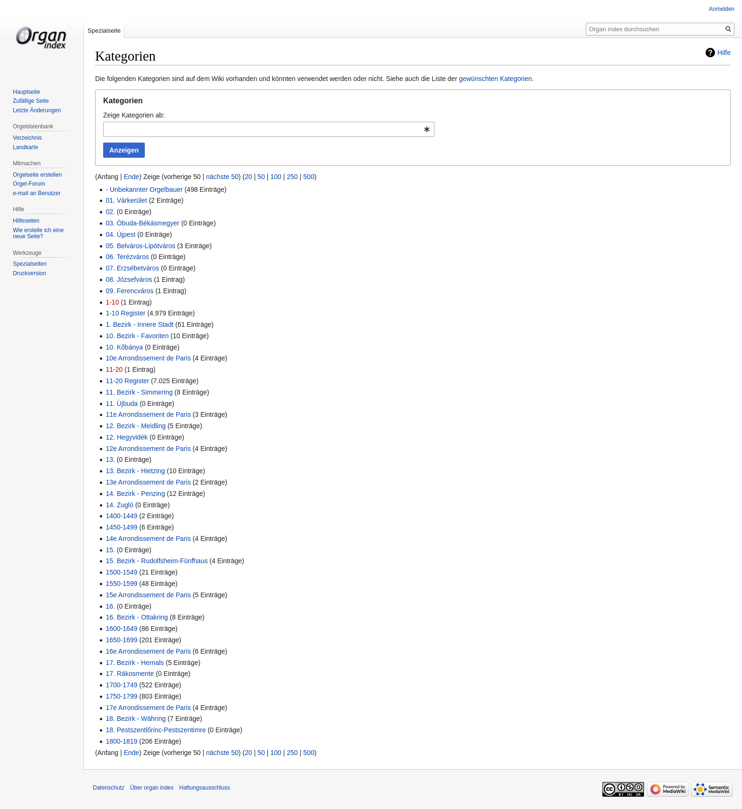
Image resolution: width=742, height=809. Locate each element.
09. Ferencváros (129, 291)
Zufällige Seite (31, 101)
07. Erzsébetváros (132, 268)
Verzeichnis (27, 138)
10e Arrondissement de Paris (148, 358)
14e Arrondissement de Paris (148, 538)
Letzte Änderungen (37, 110)
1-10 (112, 302)
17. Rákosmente (130, 673)
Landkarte (25, 147)
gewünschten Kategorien (495, 78)
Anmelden (721, 9)
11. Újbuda (122, 403)
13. (110, 459)
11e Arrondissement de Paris (148, 414)
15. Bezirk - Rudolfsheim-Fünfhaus (157, 561)
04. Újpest (120, 234)
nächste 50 (222, 176)
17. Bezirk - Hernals (135, 662)
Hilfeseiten (26, 220)
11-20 (114, 369)
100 (275, 176)
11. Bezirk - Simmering (139, 392)
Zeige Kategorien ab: (134, 115)
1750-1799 (121, 696)
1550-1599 (121, 583)
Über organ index (152, 787)
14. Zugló (119, 505)
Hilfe (724, 52)
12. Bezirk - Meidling (136, 426)
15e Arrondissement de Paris (148, 595)
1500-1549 (121, 572)
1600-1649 (121, 628)
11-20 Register (127, 381)
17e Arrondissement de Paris (148, 707)
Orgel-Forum (29, 183)
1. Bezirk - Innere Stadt (139, 324)
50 (261, 176)
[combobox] (268, 129)
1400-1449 (121, 516)
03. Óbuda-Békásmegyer (142, 223)
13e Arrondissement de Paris (148, 482)
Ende (131, 176)
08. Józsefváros (129, 279)
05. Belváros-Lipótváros (140, 246)
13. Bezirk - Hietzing (135, 471)
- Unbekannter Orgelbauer (144, 189)
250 (292, 176)
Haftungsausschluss (204, 787)
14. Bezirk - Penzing (135, 493)
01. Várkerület (126, 200)
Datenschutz (108, 787)
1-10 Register (125, 313)
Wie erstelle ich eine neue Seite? (38, 233)
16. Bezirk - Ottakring (137, 617)
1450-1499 (121, 527)
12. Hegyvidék (127, 437)
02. (110, 212)
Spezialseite (104, 30)
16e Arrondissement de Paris (148, 651)
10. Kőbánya (124, 347)
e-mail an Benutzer (37, 193)
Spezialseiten (29, 264)
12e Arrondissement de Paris (148, 448)
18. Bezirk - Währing (136, 718)
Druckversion (29, 273)
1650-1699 (121, 640)
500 (308, 176)
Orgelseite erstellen (37, 174)
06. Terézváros (127, 257)
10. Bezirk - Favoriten (137, 336)
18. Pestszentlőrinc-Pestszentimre (156, 730)
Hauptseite (26, 92)
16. (110, 606)
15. (110, 550)
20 (248, 176)
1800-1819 (121, 741)
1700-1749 (121, 685)
